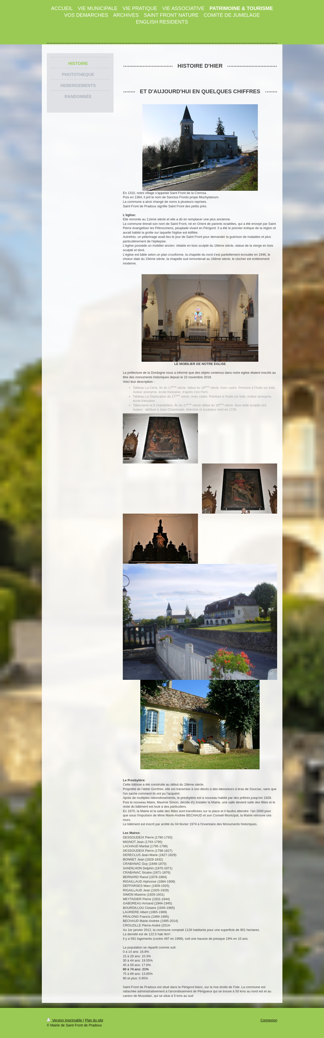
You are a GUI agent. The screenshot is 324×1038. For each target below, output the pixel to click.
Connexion (269, 1020)
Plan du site (94, 1020)
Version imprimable (65, 1020)
